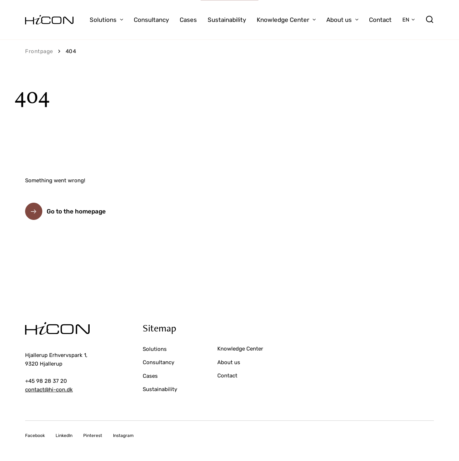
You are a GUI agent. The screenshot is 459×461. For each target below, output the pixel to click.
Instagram (123, 435)
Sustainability (227, 19)
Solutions (103, 19)
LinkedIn (64, 435)
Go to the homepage (76, 211)
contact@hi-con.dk (49, 389)
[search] (429, 19)
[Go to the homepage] (49, 20)
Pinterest (92, 435)
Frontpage (39, 51)
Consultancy (151, 19)
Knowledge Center (283, 19)
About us (339, 19)
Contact (380, 19)
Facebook (35, 435)
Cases (188, 19)
